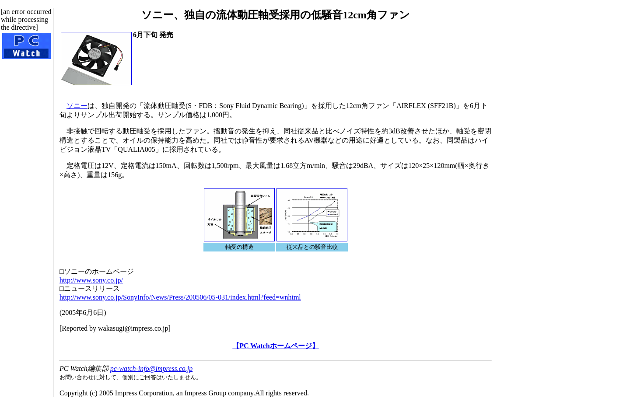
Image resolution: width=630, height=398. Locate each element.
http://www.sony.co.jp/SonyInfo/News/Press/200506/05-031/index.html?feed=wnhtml (180, 297)
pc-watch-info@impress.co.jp (151, 368)
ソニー (77, 105)
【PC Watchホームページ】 (275, 345)
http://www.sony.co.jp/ (91, 280)
